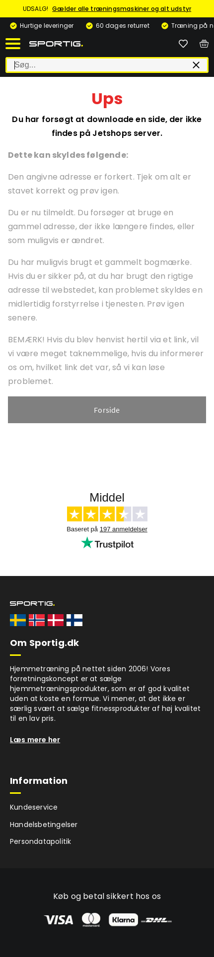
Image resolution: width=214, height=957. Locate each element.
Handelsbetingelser (44, 824)
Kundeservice (34, 807)
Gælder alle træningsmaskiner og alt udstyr (121, 8)
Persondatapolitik (40, 841)
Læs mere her (35, 740)
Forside (107, 410)
